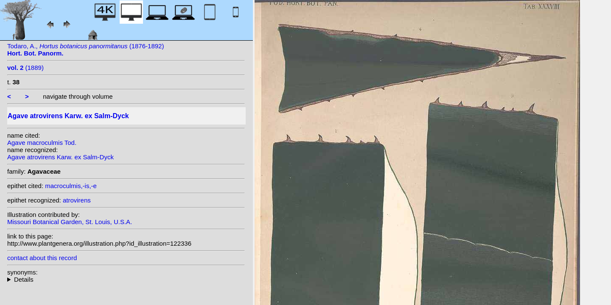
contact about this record (42, 257)
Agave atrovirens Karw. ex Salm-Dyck (60, 157)
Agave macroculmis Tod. (41, 142)
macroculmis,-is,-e (71, 185)
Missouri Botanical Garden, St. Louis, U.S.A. (69, 221)
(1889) (25, 67)
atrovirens (77, 200)
